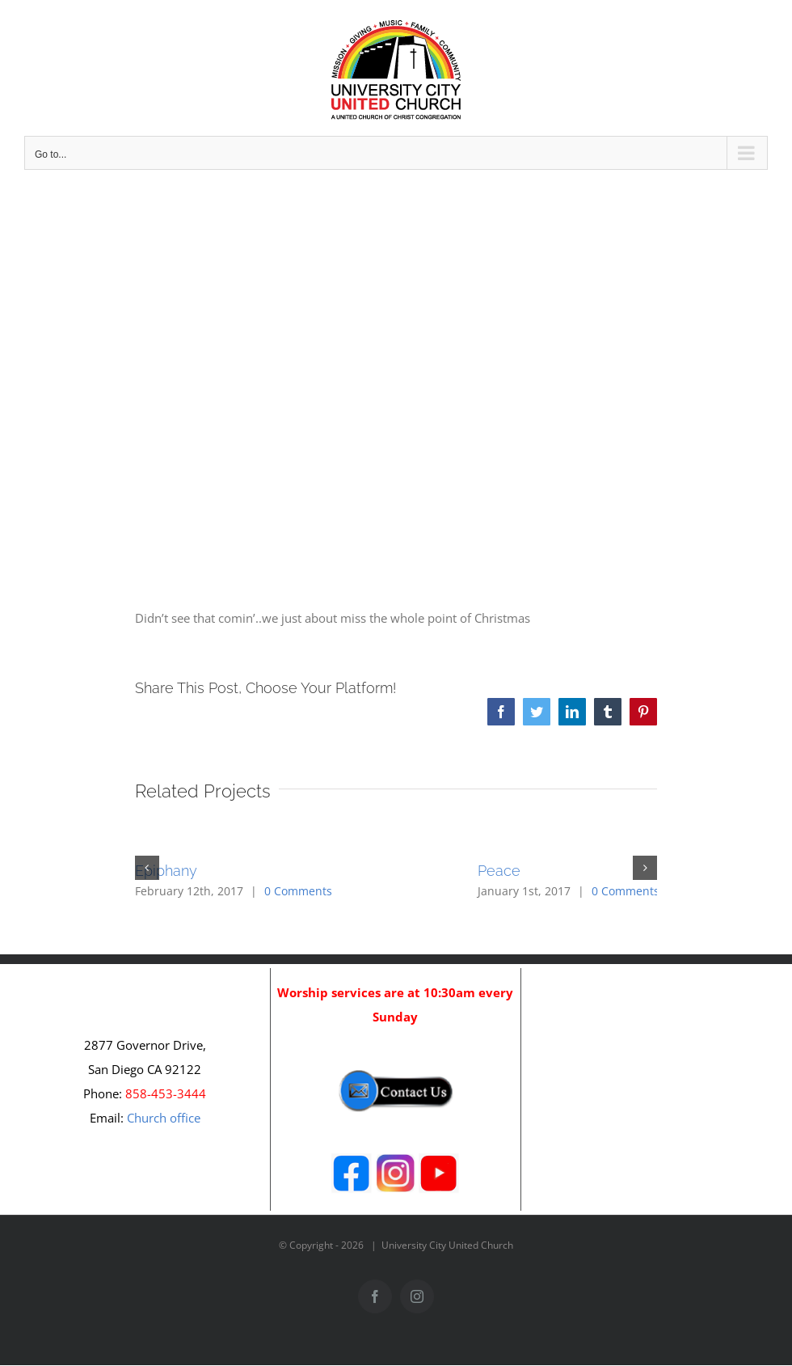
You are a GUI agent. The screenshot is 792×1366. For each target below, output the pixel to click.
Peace (499, 870)
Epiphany (166, 870)
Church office (163, 1118)
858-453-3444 (165, 1093)
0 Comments (298, 891)
